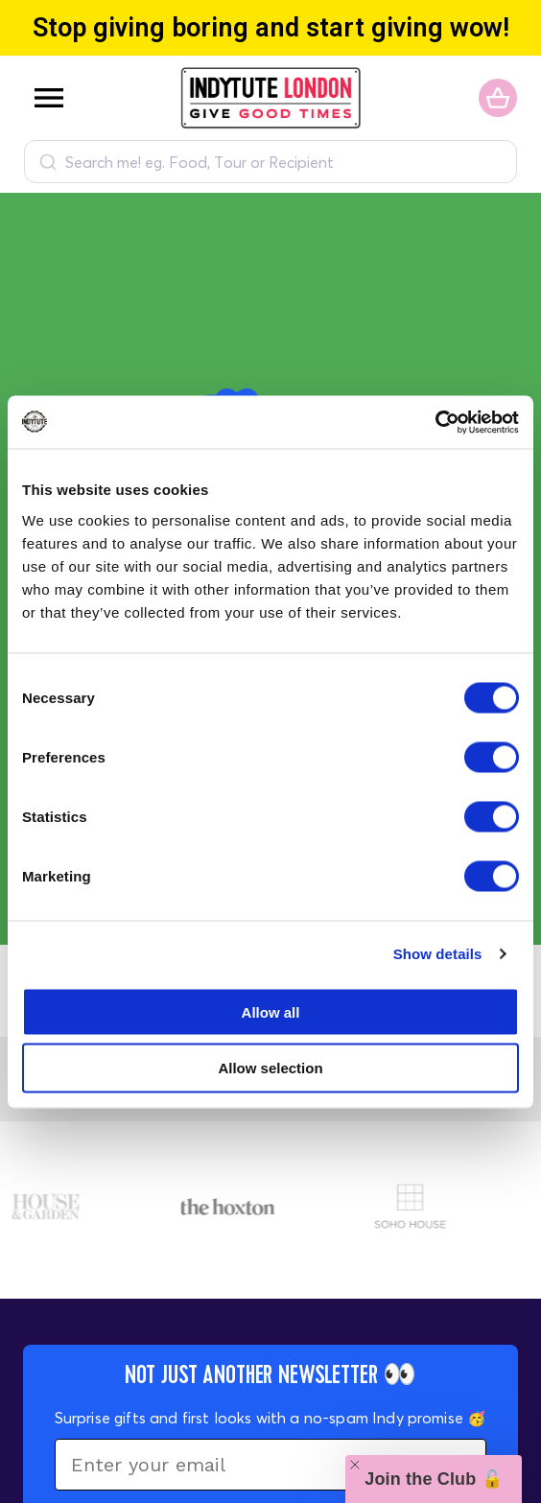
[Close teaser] (355, 1464)
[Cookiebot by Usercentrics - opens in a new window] (435, 422)
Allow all (271, 1011)
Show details (437, 954)
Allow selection (270, 1068)
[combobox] (270, 161)
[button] (433, 1479)
